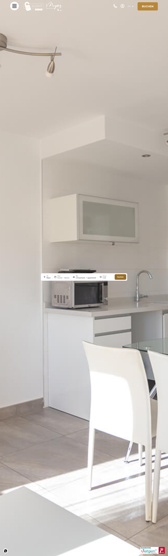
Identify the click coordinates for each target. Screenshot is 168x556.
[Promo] (108, 278)
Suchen (120, 277)
